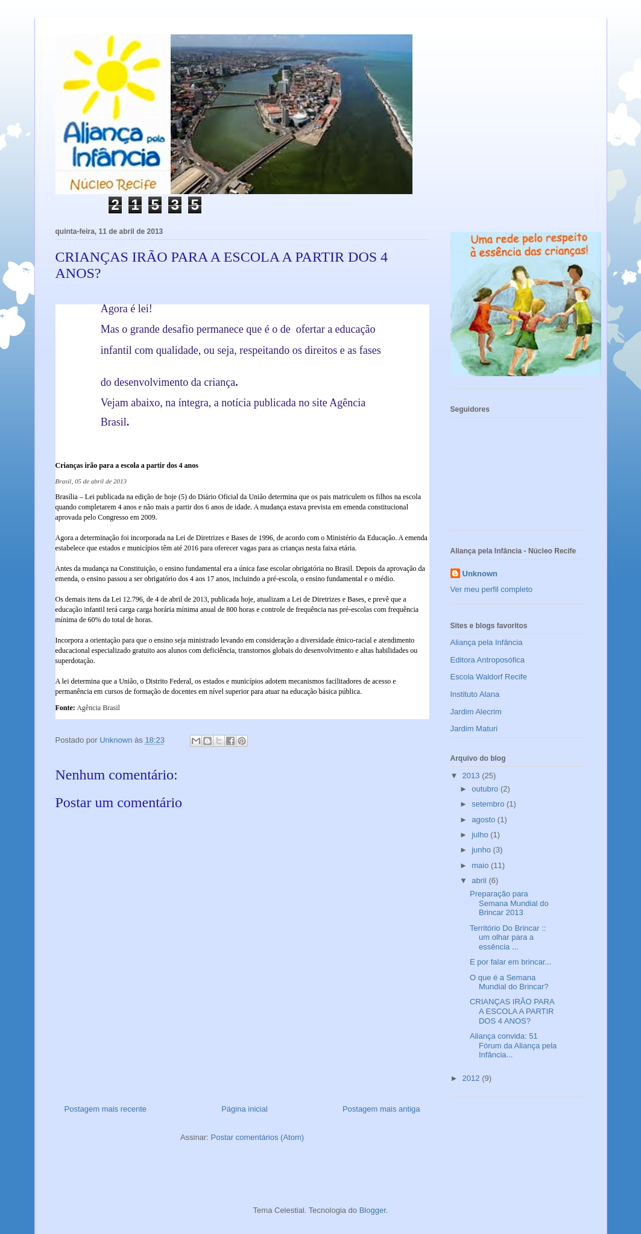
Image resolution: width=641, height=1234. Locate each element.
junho (482, 849)
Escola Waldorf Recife (488, 676)
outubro (486, 788)
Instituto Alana (475, 694)
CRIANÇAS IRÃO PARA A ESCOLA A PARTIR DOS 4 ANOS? (512, 1011)
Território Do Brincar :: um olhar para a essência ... (508, 937)
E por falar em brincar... (510, 961)
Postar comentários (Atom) (257, 1137)
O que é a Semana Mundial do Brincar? (509, 982)
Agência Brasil (98, 708)
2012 (472, 1078)
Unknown (480, 573)
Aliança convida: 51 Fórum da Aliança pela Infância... (513, 1045)
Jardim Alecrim (476, 711)
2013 (472, 775)
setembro (489, 803)
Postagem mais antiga (381, 1108)
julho (481, 834)
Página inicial (244, 1108)
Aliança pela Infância (486, 642)
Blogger (372, 1210)
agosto (484, 819)
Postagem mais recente (106, 1108)
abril (480, 880)
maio (481, 865)
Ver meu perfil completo (491, 589)
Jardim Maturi (474, 728)
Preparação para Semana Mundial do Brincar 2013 (509, 903)
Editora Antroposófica (487, 659)
